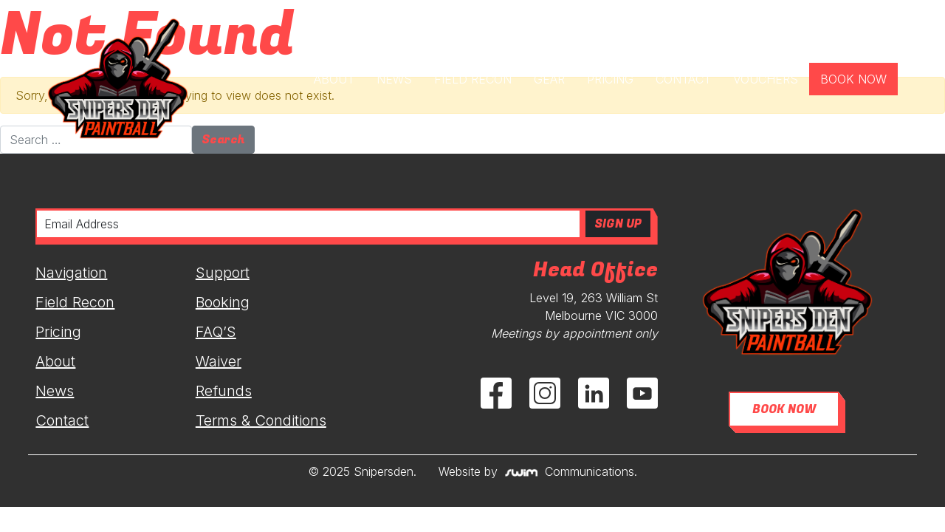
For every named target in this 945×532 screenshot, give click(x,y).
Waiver (218, 361)
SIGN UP (618, 224)
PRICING (610, 79)
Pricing (58, 332)
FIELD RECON (473, 79)
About (55, 361)
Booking (223, 302)
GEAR (549, 79)
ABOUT (334, 79)
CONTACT (683, 79)
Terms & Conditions (261, 420)
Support (223, 273)
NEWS (394, 79)
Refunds (224, 391)
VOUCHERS (765, 79)
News (54, 391)
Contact (62, 420)
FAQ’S (216, 332)
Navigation (71, 273)
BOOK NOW (853, 79)
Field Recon (74, 302)
